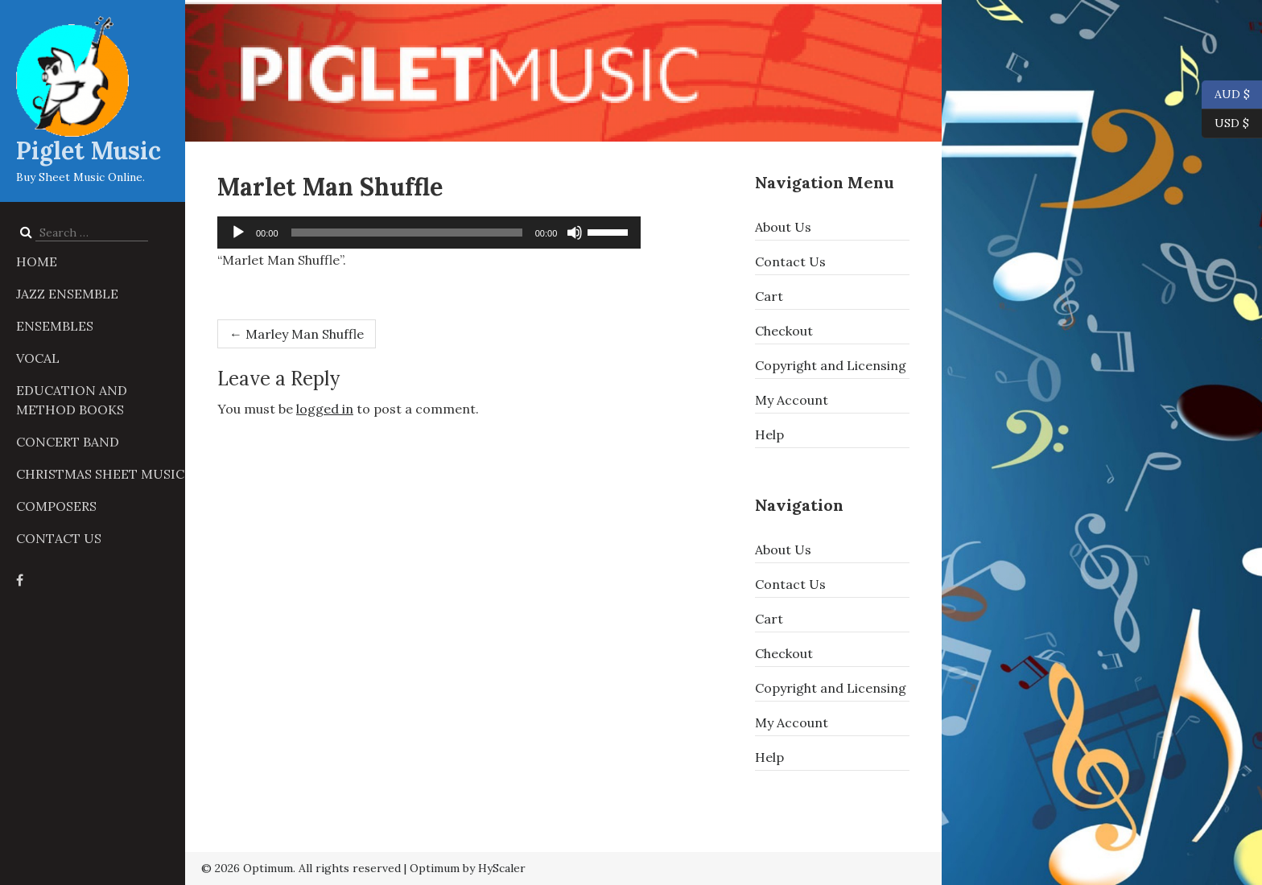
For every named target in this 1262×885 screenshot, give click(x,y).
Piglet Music (88, 150)
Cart (769, 296)
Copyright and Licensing (830, 365)
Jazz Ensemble (67, 294)
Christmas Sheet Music (100, 474)
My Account (791, 400)
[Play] (238, 232)
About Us (783, 227)
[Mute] (575, 232)
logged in (324, 409)
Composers (56, 506)
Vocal (38, 358)
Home (36, 261)
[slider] (406, 232)
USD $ (1232, 123)
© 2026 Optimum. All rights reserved (301, 868)
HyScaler (502, 868)
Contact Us (58, 538)
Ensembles (54, 326)
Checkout (784, 331)
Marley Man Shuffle (296, 334)
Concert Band (67, 442)
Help (769, 434)
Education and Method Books (71, 400)
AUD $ (1226, 94)
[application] (429, 232)
